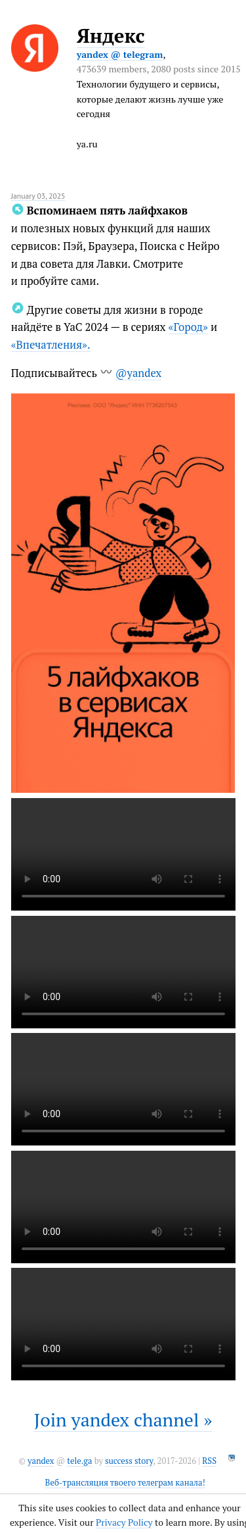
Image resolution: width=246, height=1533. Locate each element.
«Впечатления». (51, 345)
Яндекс (111, 35)
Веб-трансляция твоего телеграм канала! (125, 1482)
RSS (209, 1461)
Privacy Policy (124, 1522)
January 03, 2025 (38, 196)
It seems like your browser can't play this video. (123, 854)
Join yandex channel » (123, 1419)
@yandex (138, 373)
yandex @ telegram (120, 54)
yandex (41, 1461)
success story (129, 1461)
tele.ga (79, 1461)
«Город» (188, 327)
